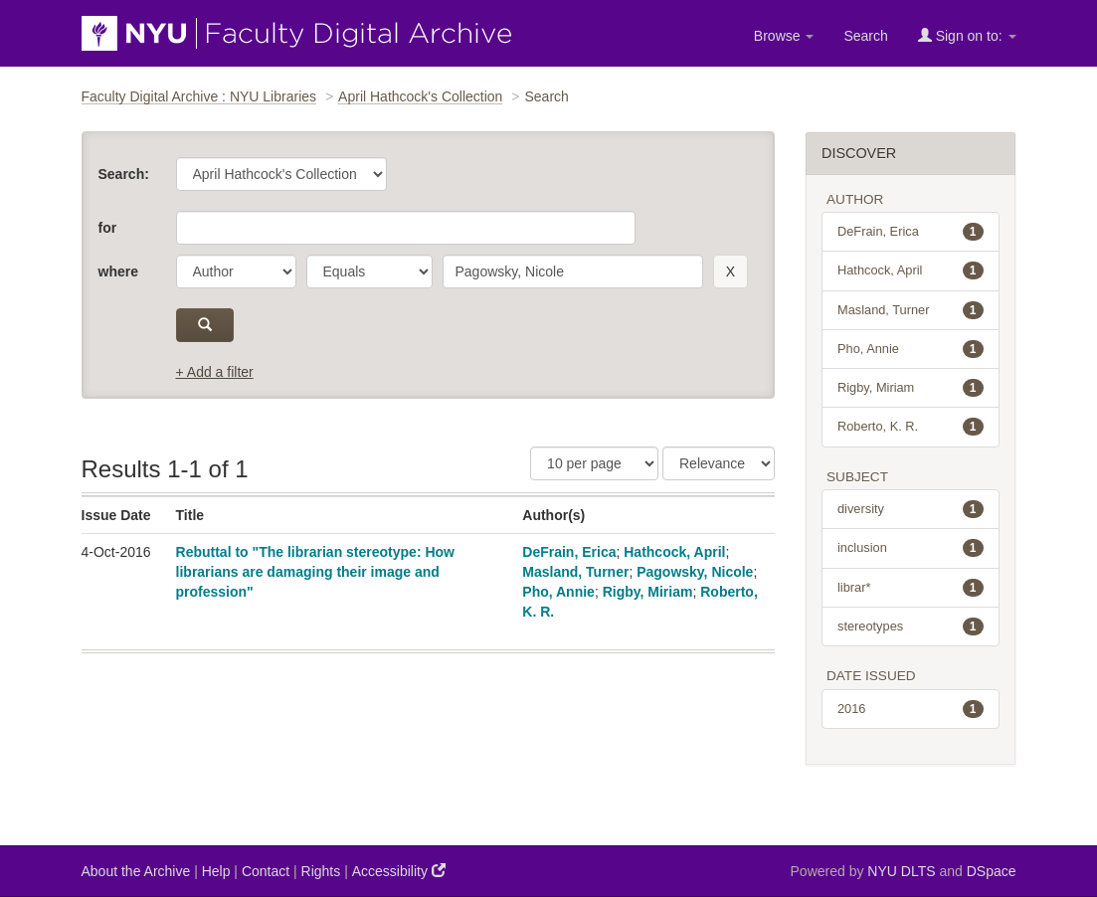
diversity (910, 509)
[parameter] (236, 271)
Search (865, 36)
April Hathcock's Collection (420, 96)
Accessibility (399, 870)
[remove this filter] (730, 271)
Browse (784, 36)
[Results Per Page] (594, 463)
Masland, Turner (575, 572)
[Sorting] (718, 463)
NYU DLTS (901, 871)
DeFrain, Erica (569, 552)
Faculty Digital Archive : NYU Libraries (199, 96)
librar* (910, 588)
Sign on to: (967, 35)
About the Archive (136, 871)
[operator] (369, 271)
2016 (910, 709)
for (107, 228)
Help (216, 871)
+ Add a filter (215, 372)
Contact (265, 871)
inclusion (910, 548)
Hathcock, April (674, 552)
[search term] (573, 271)
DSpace (991, 871)
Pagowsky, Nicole (695, 572)
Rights (321, 871)
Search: (123, 174)
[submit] (205, 325)
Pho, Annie (558, 592)
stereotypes (910, 626)
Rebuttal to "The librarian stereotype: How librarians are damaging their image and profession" (315, 572)
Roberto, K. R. (910, 427)
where (118, 271)
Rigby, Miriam (648, 592)
